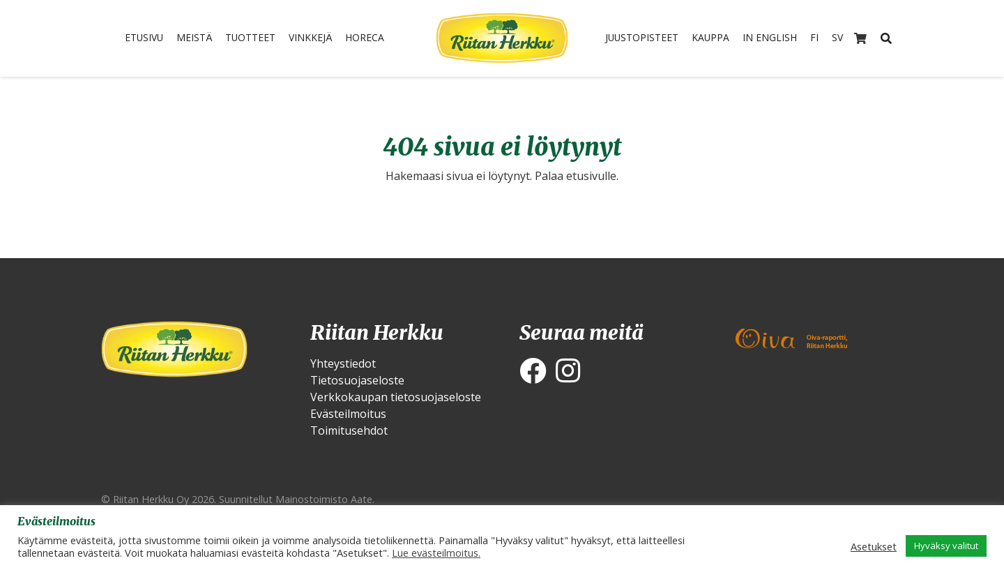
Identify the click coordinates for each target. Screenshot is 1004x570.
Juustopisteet (634, 38)
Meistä (189, 38)
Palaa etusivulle (575, 175)
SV (848, 38)
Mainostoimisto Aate (323, 499)
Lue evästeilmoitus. (436, 553)
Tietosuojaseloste (357, 380)
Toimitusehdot (349, 430)
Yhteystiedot (343, 363)
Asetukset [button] (874, 546)
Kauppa (711, 38)
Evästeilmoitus (348, 413)
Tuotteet (250, 38)
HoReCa (375, 38)
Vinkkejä (316, 38)
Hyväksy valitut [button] (946, 545)
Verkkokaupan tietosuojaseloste (395, 397)
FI (824, 38)
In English (775, 38)
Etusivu (134, 38)
